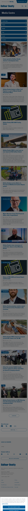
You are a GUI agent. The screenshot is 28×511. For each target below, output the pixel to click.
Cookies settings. (5, 506)
